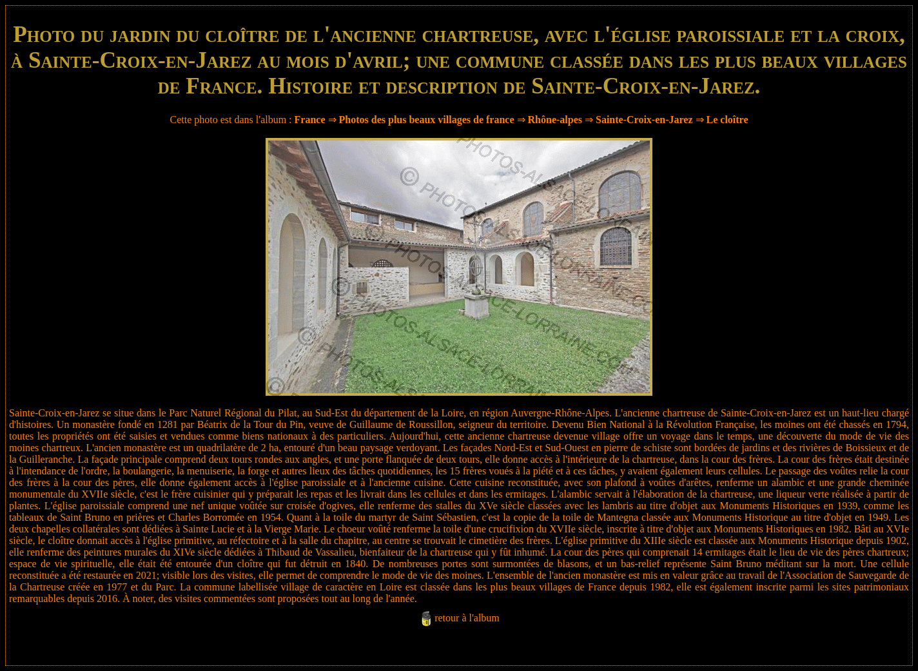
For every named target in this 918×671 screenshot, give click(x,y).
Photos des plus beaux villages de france (426, 119)
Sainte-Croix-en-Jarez (644, 119)
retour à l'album (467, 617)
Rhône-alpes (555, 119)
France (310, 119)
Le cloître (727, 119)
